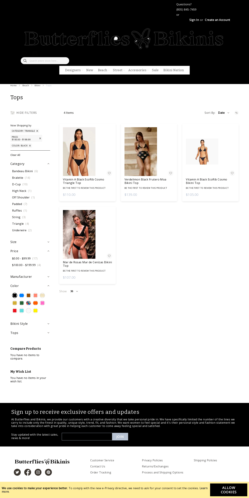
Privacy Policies (152, 460)
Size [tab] (13, 242)
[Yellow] (35, 311)
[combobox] (45, 60)
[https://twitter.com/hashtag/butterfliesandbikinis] (17, 472)
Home (13, 85)
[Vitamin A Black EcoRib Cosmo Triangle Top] (87, 151)
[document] (124, 489)
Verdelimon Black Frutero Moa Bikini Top (145, 181)
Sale (155, 70)
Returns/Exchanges (155, 466)
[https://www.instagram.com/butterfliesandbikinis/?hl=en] (38, 472)
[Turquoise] (21, 311)
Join (120, 437)
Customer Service (102, 460)
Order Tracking (100, 472)
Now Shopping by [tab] (20, 125)
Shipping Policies (205, 460)
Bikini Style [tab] (19, 324)
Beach (25, 85)
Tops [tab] (14, 333)
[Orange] (35, 303)
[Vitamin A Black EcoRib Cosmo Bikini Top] (210, 151)
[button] (224, 112)
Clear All (15, 155)
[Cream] (42, 296)
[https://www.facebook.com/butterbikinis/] (27, 472)
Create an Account (217, 20)
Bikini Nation (173, 70)
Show (63, 291)
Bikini (37, 85)
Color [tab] (14, 286)
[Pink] (42, 303)
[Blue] (21, 296)
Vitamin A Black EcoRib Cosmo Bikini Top (206, 181)
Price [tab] (14, 251)
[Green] (21, 303)
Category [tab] (17, 164)
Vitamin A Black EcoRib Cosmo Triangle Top (83, 181)
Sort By (210, 112)
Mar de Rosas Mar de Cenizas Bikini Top (87, 263)
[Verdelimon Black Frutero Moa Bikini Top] (149, 151)
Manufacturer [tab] (21, 276)
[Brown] (28, 296)
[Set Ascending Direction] (236, 113)
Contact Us (97, 466)
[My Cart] (34, 53)
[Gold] (14, 303)
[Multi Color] (28, 303)
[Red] (14, 311)
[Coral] (35, 296)
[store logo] (124, 48)
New (89, 70)
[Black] (14, 296)
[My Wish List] (24, 53)
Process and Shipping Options (162, 472)
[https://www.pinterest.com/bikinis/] (48, 472)
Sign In (194, 20)
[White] (28, 311)
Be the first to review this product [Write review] (84, 188)
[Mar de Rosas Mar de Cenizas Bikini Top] (87, 234)
